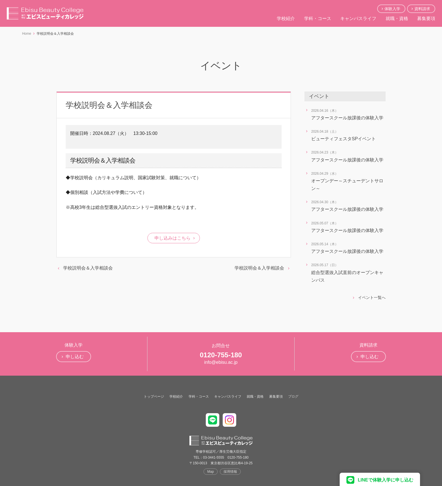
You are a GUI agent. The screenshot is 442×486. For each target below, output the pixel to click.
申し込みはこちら (172, 238)
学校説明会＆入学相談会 (88, 268)
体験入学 (392, 8)
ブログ (293, 397)
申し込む (75, 356)
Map (210, 472)
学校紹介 (286, 18)
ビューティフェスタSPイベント (343, 138)
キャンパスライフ (358, 18)
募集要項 (426, 18)
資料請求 (422, 8)
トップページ (154, 397)
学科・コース (317, 18)
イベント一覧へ (372, 297)
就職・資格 (397, 18)
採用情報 (230, 472)
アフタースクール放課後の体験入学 (347, 117)
